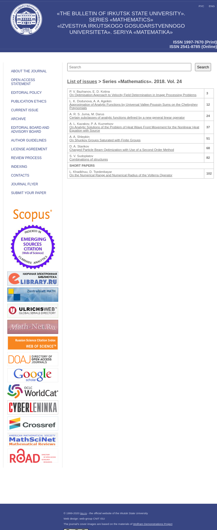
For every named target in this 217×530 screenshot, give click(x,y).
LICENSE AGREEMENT (29, 149)
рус (201, 6)
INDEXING (19, 167)
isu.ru (83, 513)
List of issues (82, 81)
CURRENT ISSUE (24, 110)
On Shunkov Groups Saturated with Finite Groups (105, 140)
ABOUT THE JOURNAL (29, 71)
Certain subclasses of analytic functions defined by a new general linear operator (127, 117)
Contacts (20, 175)
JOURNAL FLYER (24, 184)
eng (212, 6)
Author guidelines (28, 140)
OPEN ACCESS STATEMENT (23, 82)
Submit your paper (28, 193)
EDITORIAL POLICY (26, 93)
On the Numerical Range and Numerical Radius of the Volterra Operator (121, 175)
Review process (26, 158)
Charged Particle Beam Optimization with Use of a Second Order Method (122, 149)
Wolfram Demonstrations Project (152, 523)
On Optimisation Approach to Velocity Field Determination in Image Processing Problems (133, 95)
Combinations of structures (89, 159)
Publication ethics (28, 101)
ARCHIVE (18, 119)
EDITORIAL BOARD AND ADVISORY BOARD (30, 130)
